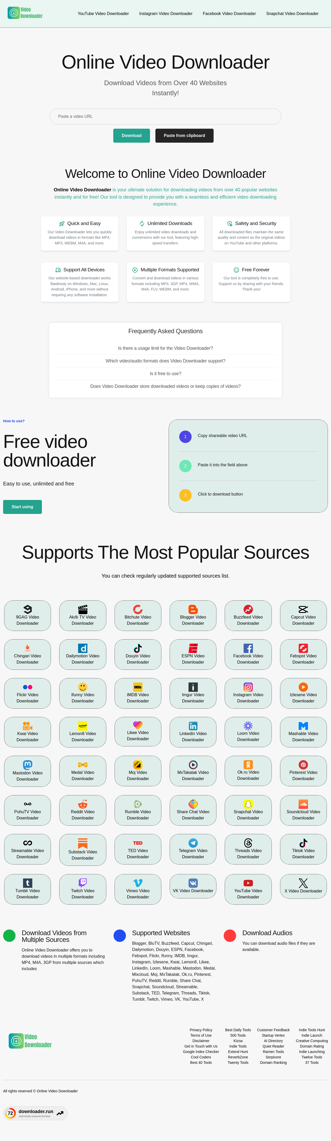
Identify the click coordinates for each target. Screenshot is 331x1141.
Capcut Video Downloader (303, 615)
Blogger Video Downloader (193, 615)
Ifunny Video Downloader (82, 692)
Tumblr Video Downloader (28, 888)
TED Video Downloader (138, 848)
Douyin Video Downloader (138, 654)
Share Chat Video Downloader (193, 810)
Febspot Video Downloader (303, 654)
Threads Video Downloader (248, 848)
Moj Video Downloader (138, 770)
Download (131, 135)
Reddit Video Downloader (82, 810)
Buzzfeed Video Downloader (248, 615)
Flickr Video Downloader (28, 692)
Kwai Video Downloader (28, 731)
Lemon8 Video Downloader (83, 731)
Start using (22, 507)
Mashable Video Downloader (303, 731)
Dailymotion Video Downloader (83, 654)
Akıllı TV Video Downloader (82, 615)
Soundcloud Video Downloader (303, 810)
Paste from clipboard (184, 135)
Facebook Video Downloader (248, 654)
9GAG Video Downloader (27, 615)
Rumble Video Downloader (138, 810)
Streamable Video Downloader (27, 848)
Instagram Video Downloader (248, 692)
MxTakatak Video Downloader (193, 770)
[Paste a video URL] (165, 116)
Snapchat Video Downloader (248, 810)
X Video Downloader (303, 885)
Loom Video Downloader (248, 731)
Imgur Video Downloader (193, 692)
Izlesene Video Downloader (303, 692)
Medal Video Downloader (82, 770)
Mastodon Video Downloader (27, 771)
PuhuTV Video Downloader (27, 810)
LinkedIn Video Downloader (193, 731)
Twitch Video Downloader (82, 888)
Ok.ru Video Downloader (248, 770)
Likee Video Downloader (138, 731)
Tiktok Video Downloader (303, 848)
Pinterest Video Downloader (303, 770)
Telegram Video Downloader (193, 848)
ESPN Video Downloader (193, 654)
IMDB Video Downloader (138, 692)
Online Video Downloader (82, 189)
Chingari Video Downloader (27, 654)
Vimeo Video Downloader (137, 888)
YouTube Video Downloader (248, 888)
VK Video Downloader (193, 885)
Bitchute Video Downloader (138, 615)
